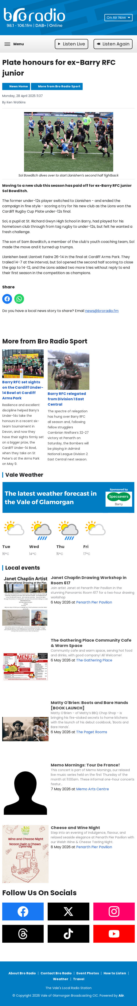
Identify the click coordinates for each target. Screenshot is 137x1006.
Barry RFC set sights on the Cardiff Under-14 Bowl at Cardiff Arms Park (23, 375)
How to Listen (115, 973)
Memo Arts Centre (92, 789)
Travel (78, 979)
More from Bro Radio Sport (59, 86)
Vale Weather (24, 474)
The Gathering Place (94, 660)
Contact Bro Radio (56, 973)
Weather (60, 979)
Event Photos (87, 973)
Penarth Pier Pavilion (94, 602)
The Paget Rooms (91, 732)
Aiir (121, 995)
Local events (22, 567)
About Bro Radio (22, 973)
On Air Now (118, 17)
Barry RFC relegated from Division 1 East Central (68, 378)
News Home (18, 86)
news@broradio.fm (102, 310)
